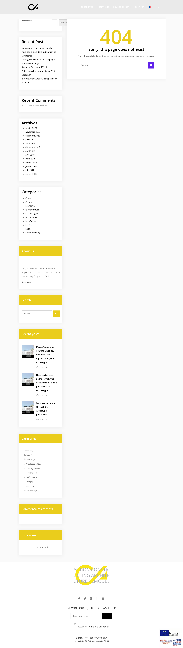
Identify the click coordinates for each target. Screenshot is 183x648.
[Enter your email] (86, 616)
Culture (29, 202)
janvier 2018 (31, 166)
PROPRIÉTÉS (87, 7)
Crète (28, 198)
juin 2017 (29, 170)
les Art (28, 225)
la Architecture (32, 209)
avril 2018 (30, 154)
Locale (28, 228)
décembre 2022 (32, 135)
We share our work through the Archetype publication (45, 409)
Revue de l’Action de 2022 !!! (34, 67)
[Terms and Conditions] (75, 624)
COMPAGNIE (103, 7)
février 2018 (31, 162)
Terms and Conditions (98, 626)
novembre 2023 (32, 131)
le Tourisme (31, 217)
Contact (140, 7)
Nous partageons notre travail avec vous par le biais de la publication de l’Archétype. (39, 52)
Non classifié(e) (32, 232)
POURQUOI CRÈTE (122, 7)
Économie (30, 205)
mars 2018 (30, 158)
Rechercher (27, 20)
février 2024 (31, 128)
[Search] (156, 7)
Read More (28, 282)
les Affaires (30, 221)
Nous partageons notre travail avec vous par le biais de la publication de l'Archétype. (46, 383)
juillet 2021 (30, 139)
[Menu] (160, 7)
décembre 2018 (32, 147)
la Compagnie (32, 213)
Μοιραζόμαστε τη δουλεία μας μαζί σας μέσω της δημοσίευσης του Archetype (45, 355)
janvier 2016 (31, 174)
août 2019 (30, 143)
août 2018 (30, 151)
